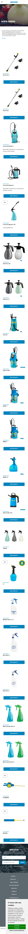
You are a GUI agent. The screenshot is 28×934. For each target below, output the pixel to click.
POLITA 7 (5, 335)
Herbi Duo (6, 110)
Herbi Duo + (6, 75)
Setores (8, 6)
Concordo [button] (17, 925)
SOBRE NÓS (14, 888)
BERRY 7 (5, 406)
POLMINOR (6, 797)
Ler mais (4, 38)
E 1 (3, 584)
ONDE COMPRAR (14, 882)
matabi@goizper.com (14, 897)
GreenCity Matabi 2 (8, 185)
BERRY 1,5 (5, 477)
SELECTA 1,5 (6, 299)
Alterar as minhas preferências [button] (17, 930)
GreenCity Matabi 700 (9, 224)
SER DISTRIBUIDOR (14, 885)
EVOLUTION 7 (6, 370)
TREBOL (5, 548)
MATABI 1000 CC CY (8, 619)
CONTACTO (14, 894)
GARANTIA (14, 891)
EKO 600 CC (6, 690)
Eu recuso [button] (16, 928)
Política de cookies (4, 928)
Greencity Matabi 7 (8, 146)
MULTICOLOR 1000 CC (9, 726)
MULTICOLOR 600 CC (8, 762)
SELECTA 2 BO (7, 263)
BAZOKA (5, 833)
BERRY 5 (5, 441)
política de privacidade (18, 866)
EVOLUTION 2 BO (7, 512)
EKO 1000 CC (6, 655)
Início (3, 6)
